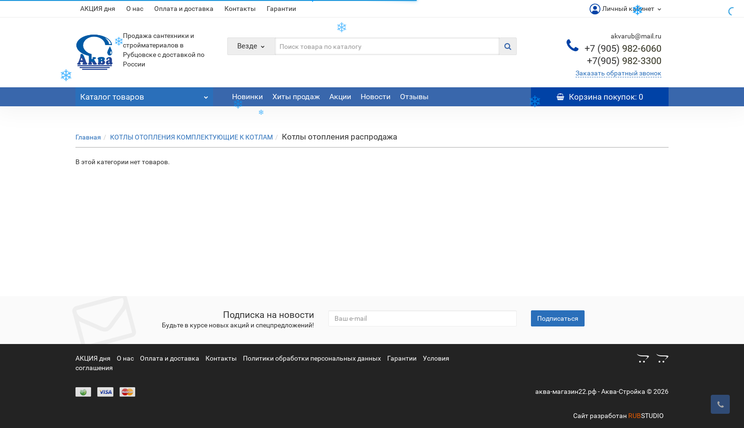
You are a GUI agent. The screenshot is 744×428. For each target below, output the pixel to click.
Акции (340, 96)
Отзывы (414, 96)
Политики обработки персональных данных (312, 358)
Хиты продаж (296, 96)
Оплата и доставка (184, 8)
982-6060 (623, 48)
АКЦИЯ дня (97, 8)
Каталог (144, 94)
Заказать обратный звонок (618, 73)
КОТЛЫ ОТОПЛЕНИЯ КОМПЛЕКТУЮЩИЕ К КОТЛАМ (191, 137)
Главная (88, 137)
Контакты (240, 8)
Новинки (247, 96)
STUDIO (646, 415)
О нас (134, 8)
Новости (376, 96)
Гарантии (281, 8)
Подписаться (557, 318)
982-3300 (624, 60)
